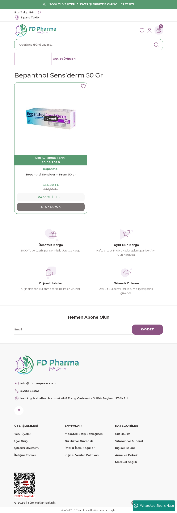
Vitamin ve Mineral (129, 441)
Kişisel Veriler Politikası (82, 455)
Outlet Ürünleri (64, 58)
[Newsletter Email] (86, 330)
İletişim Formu (25, 455)
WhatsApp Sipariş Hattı (154, 505)
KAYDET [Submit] (147, 329)
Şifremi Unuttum (26, 448)
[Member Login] (149, 30)
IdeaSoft (66, 510)
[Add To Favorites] (83, 86)
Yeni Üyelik (22, 434)
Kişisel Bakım (125, 448)
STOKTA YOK (51, 206)
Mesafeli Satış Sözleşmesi (84, 434)
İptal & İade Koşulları (80, 448)
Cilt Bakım (122, 434)
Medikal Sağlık (126, 462)
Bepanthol (50, 168)
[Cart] (159, 30)
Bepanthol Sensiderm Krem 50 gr (51, 174)
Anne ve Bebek (126, 455)
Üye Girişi (21, 441)
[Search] (88, 44)
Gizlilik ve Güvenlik (79, 441)
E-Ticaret (79, 510)
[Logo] (35, 30)
